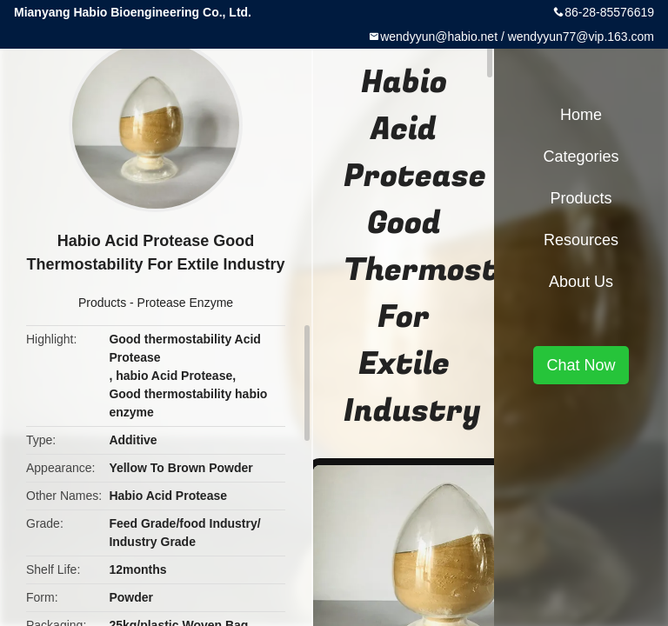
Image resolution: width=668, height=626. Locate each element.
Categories (580, 156)
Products (102, 303)
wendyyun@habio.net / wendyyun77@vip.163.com (517, 36)
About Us (581, 281)
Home (581, 114)
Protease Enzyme (185, 303)
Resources (581, 240)
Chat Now (580, 365)
